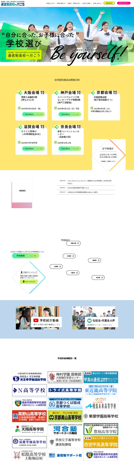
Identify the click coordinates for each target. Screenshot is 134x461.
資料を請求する (123, 3)
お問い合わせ (97, 3)
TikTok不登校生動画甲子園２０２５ (78, 188)
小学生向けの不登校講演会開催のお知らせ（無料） (82, 192)
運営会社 (89, 447)
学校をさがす (50, 3)
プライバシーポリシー (103, 447)
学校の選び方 (61, 3)
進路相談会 (109, 3)
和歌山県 (73, 243)
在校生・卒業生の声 (74, 3)
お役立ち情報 (86, 3)
